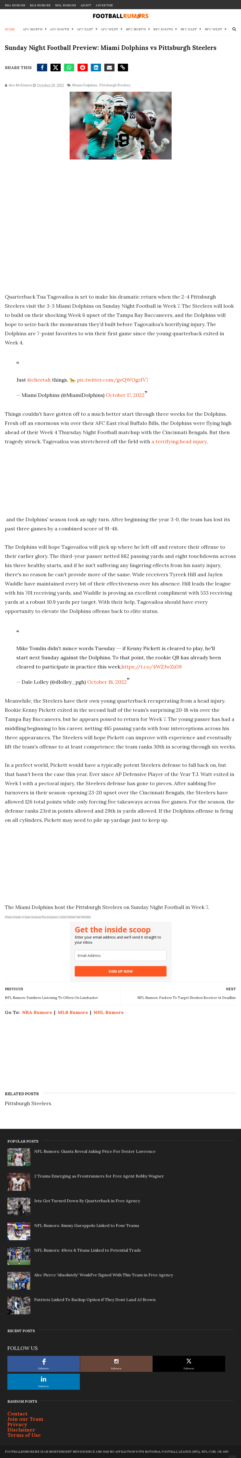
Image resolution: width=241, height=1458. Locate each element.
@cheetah (39, 380)
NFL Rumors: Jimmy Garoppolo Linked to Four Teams (86, 1225)
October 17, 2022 (125, 395)
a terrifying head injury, (179, 441)
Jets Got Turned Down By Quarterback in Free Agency (87, 1200)
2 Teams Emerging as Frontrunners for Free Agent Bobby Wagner (99, 1176)
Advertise (104, 5)
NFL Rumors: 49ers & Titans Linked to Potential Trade (87, 1250)
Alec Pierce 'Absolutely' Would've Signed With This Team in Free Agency (103, 1274)
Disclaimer (21, 1429)
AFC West (109, 29)
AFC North (33, 29)
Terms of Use (24, 1435)
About (86, 5)
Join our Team (25, 1419)
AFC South (59, 29)
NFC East (189, 29)
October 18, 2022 (107, 682)
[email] (121, 955)
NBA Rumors (15, 5)
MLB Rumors (40, 5)
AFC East (85, 29)
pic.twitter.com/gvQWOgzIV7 (112, 380)
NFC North (136, 29)
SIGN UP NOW (120, 971)
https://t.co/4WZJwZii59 (151, 666)
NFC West (213, 29)
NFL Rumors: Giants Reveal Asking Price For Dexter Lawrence (95, 1151)
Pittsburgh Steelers (114, 85)
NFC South (163, 29)
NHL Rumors (65, 5)
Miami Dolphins (84, 85)
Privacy (17, 1424)
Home (10, 29)
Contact (17, 1413)
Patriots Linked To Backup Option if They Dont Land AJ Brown (95, 1299)
